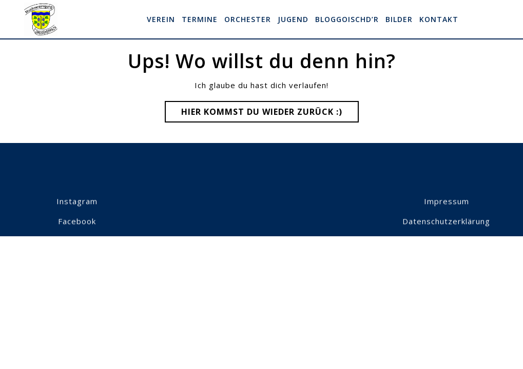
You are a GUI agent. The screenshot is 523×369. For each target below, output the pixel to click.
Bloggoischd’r (347, 19)
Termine (200, 19)
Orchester (247, 19)
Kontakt (438, 19)
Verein (161, 19)
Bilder (399, 19)
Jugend (293, 19)
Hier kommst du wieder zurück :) (270, 113)
